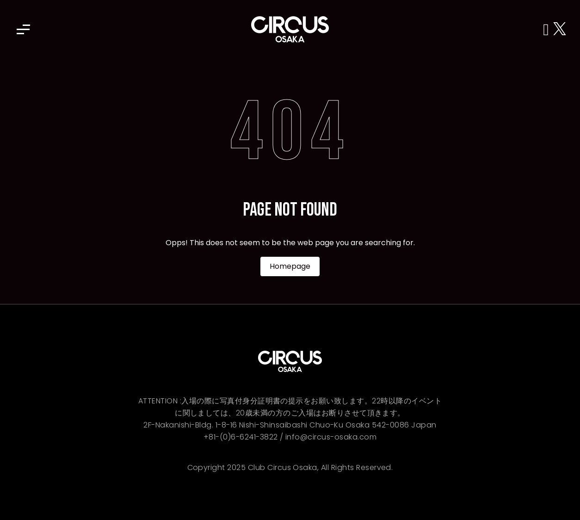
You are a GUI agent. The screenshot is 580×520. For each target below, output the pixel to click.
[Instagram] (548, 29)
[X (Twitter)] (559, 29)
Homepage (290, 266)
